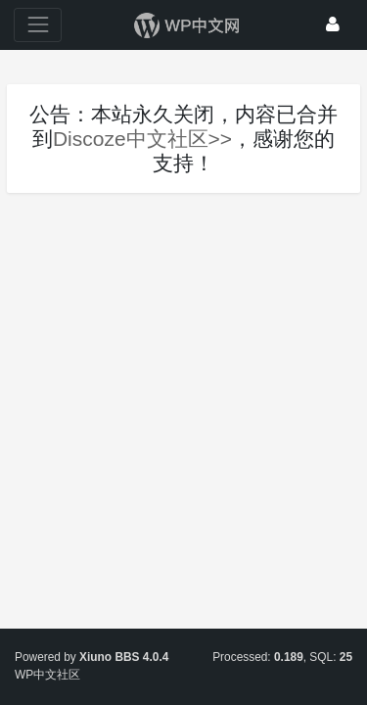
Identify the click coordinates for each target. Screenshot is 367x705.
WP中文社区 (47, 675)
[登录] (333, 25)
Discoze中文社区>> (142, 138)
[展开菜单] (38, 25)
